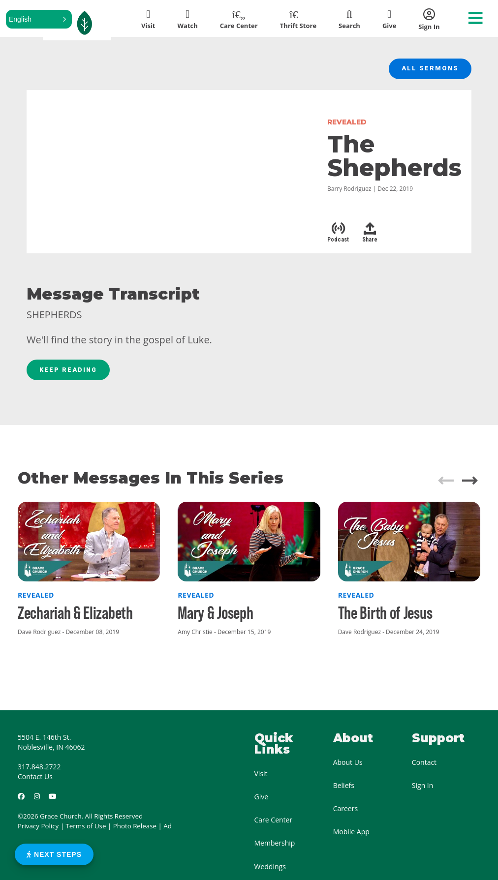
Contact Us (35, 780)
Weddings (270, 870)
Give (261, 800)
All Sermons (429, 70)
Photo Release (134, 829)
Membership (274, 846)
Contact (424, 766)
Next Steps (54, 854)
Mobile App (351, 835)
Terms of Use (86, 829)
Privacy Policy (38, 829)
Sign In (423, 789)
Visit (261, 777)
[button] (38, 19)
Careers (345, 812)
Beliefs (343, 789)
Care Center (273, 823)
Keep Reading (71, 373)
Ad (167, 829)
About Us (348, 766)
